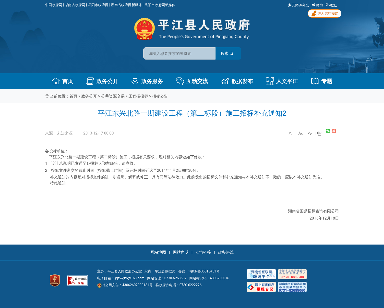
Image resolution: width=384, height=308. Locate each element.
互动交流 (192, 81)
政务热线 (226, 252)
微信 (332, 5)
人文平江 (282, 81)
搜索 (227, 53)
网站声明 (181, 252)
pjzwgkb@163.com (129, 278)
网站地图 (158, 252)
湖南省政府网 (75, 5)
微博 (318, 5)
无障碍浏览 (298, 5)
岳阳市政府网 (98, 5)
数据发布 (237, 81)
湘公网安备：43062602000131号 (125, 285)
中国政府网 (53, 5)
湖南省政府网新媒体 (126, 5)
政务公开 (102, 81)
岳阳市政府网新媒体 (159, 5)
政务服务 (147, 81)
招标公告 (160, 96)
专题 (321, 81)
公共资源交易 (113, 96)
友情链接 (203, 252)
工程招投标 (138, 96)
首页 (62, 81)
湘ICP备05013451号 (204, 271)
